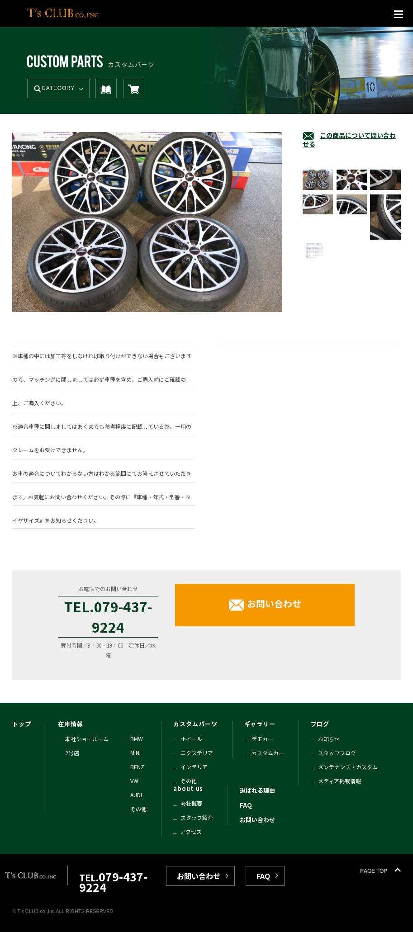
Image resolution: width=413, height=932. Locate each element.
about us (188, 788)
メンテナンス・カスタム (348, 767)
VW (134, 781)
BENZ (137, 767)
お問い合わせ (274, 603)
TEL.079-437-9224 (108, 616)
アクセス (191, 831)
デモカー (262, 739)
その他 (138, 809)
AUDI (136, 795)
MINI (135, 753)
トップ (21, 723)
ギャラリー (260, 723)
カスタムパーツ (195, 723)
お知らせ (329, 739)
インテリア (194, 767)
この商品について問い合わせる (349, 139)
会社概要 (191, 803)
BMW (136, 739)
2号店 (72, 753)
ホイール (191, 739)
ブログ (320, 723)
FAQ (246, 805)
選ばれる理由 (257, 790)
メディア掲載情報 (339, 781)
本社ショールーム (87, 739)
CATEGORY (58, 88)
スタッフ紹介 (196, 817)
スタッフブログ (337, 753)
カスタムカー (268, 753)
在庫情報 (70, 723)
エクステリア (196, 753)
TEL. (113, 882)
